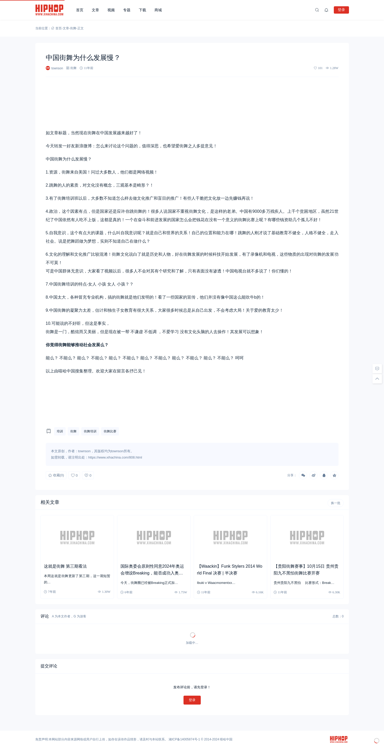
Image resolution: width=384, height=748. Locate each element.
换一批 (335, 503)
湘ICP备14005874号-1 (184, 739)
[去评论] (377, 368)
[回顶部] (377, 378)
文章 (95, 10)
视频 (111, 10)
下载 (142, 10)
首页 (79, 10)
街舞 (73, 28)
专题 (126, 10)
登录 (341, 10)
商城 (158, 10)
